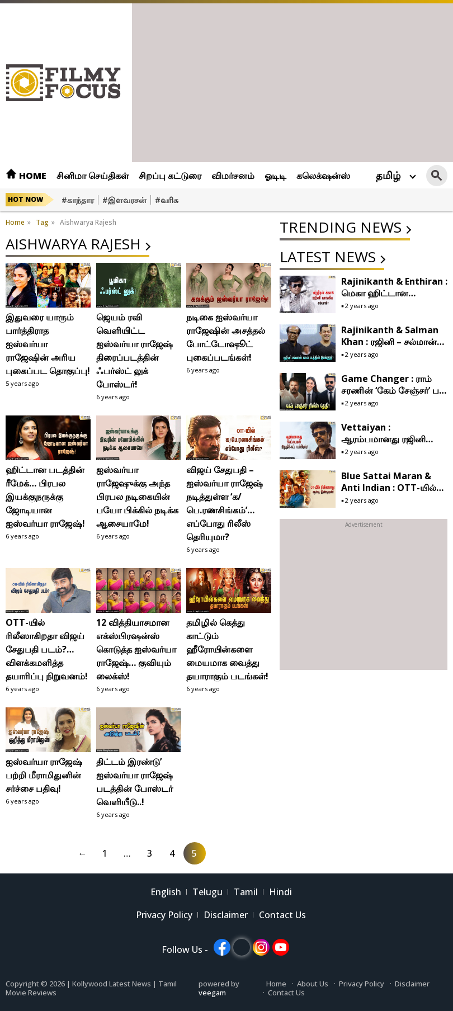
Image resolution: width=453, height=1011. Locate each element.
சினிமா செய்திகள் (92, 175)
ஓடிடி (275, 175)
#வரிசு (166, 200)
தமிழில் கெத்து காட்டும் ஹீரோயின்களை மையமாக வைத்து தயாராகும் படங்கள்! (227, 649)
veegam (212, 993)
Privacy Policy (164, 914)
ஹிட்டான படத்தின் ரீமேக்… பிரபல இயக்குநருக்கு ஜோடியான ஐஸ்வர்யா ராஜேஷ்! (45, 497)
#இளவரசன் (124, 200)
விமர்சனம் (232, 175)
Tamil (246, 891)
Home (26, 175)
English (165, 891)
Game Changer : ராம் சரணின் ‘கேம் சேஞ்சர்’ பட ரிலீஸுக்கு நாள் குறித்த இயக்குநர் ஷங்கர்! (393, 396)
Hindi (280, 891)
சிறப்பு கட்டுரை (170, 175)
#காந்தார (78, 200)
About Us (312, 984)
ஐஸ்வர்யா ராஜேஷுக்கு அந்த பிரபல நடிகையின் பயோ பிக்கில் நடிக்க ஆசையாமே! (137, 497)
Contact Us (282, 914)
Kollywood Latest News (112, 984)
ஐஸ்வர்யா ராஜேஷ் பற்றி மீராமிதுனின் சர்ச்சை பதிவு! (44, 775)
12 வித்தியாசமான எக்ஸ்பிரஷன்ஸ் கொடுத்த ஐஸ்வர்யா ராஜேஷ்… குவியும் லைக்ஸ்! (136, 649)
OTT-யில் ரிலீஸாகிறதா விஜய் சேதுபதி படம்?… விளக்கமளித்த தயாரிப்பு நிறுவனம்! (47, 649)
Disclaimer (226, 914)
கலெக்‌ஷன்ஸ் (323, 175)
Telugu (207, 891)
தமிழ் (388, 175)
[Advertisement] (292, 81)
